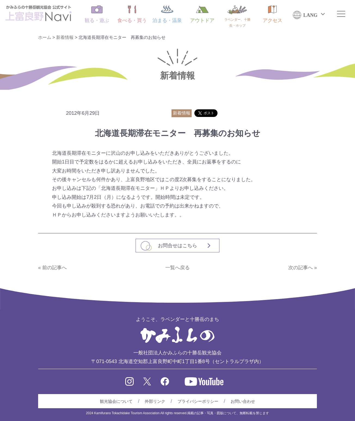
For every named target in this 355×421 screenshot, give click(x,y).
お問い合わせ (243, 401)
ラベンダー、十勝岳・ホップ (237, 16)
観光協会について (116, 401)
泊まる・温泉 (167, 14)
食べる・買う (132, 14)
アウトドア (202, 14)
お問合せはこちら (177, 245)
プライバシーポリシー (198, 401)
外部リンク (155, 401)
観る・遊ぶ (97, 14)
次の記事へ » (302, 267)
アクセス (272, 14)
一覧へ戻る (177, 267)
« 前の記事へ (52, 267)
